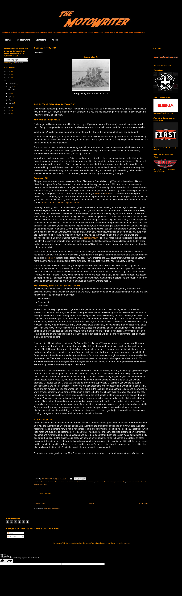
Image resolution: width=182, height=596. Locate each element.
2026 (9, 71)
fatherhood (43, 482)
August (11, 87)
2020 (9, 113)
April (10, 97)
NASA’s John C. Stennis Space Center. (61, 202)
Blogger (126, 543)
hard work (64, 482)
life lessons (80, 482)
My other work (23, 40)
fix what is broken (54, 482)
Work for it (11, 89)
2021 (8, 110)
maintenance (89, 482)
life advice (72, 482)
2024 (9, 78)
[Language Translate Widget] (16, 60)
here (97, 193)
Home (8, 40)
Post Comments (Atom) (52, 508)
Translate (17, 63)
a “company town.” (90, 238)
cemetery (51, 258)
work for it (43, 484)
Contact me (41, 40)
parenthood (130, 482)
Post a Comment (45, 494)
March (11, 100)
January (11, 103)
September (12, 84)
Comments (12, 536)
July (10, 93)
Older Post (143, 503)
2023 (9, 81)
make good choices (102, 482)
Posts (10, 533)
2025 (9, 74)
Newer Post (39, 503)
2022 (9, 107)
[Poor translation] (9, 561)
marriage (113, 482)
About (55, 40)
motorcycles (121, 482)
